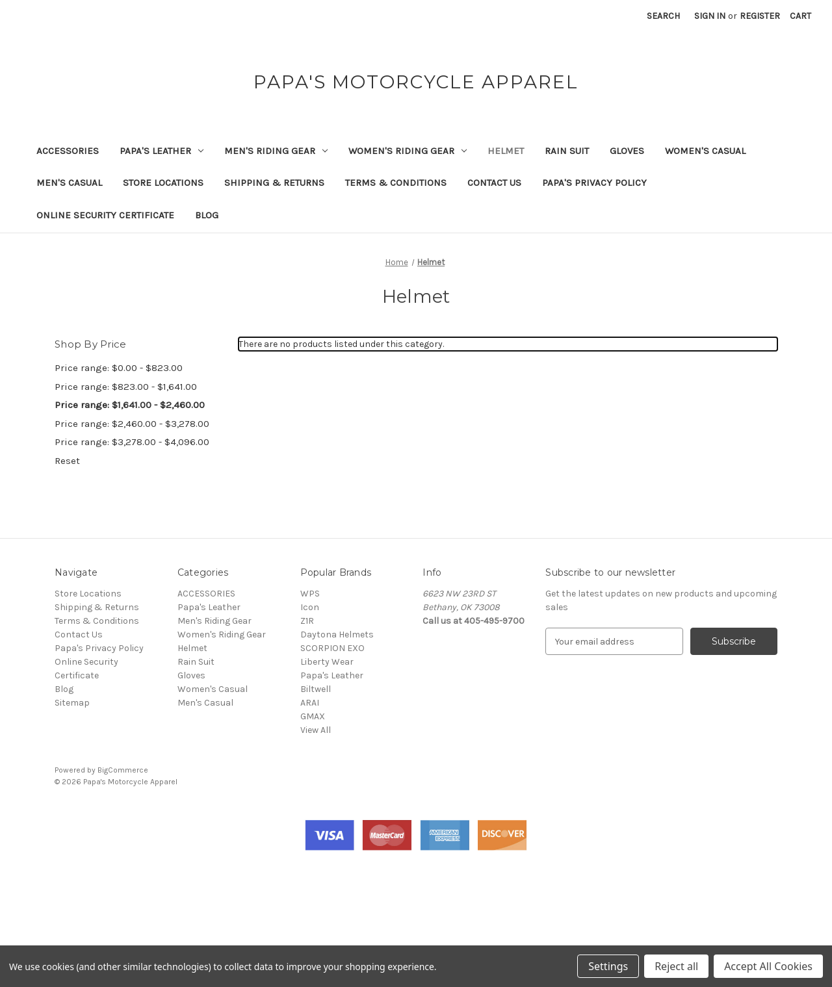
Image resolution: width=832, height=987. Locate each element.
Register (760, 15)
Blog (206, 215)
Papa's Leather (161, 151)
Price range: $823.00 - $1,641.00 (126, 386)
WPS (310, 593)
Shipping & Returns (274, 182)
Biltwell (315, 689)
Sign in (709, 15)
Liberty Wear (327, 661)
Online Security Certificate (105, 215)
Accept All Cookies (768, 966)
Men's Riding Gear (276, 151)
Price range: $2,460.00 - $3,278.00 (132, 423)
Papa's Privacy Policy (594, 182)
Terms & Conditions (396, 182)
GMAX (312, 716)
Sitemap (72, 702)
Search (663, 15)
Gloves (627, 151)
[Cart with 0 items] (800, 16)
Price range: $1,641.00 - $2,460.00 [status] (130, 405)
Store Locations (163, 182)
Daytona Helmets (337, 634)
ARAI (309, 702)
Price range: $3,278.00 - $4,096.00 (132, 442)
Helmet (506, 151)
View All (315, 730)
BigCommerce (123, 770)
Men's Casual (69, 182)
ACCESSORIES (67, 151)
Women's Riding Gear (407, 151)
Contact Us (494, 182)
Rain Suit (567, 151)
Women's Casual (705, 151)
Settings (608, 966)
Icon (309, 607)
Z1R (307, 620)
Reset (67, 461)
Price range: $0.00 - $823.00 (119, 368)
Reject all (676, 966)
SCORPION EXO (332, 648)
